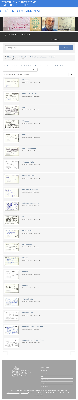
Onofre (25, 258)
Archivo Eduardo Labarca (38, 57)
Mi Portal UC (44, 380)
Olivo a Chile (27, 231)
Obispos (25, 107)
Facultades (44, 370)
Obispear (26, 80)
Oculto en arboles (29, 176)
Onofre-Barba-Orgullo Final (33, 340)
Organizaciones (45, 374)
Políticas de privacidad (13, 393)
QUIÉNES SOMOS (11, 34)
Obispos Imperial (29, 148)
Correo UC (44, 383)
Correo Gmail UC (45, 386)
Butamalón (53, 57)
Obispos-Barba (28, 162)
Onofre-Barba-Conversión (32, 326)
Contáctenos (24, 393)
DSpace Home (12, 57)
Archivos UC (23, 57)
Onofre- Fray (27, 285)
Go (34, 70)
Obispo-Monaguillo (29, 93)
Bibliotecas (44, 377)
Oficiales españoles (30, 189)
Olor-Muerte (27, 244)
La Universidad (45, 367)
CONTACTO (25, 34)
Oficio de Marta (28, 217)
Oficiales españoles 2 (30, 203)
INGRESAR (55, 39)
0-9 (4, 65)
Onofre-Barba (27, 299)
